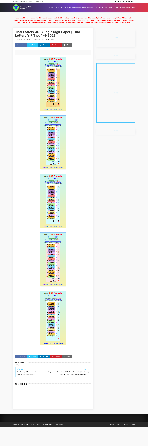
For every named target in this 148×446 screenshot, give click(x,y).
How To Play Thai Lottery (62, 7)
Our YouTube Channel (106, 7)
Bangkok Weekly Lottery (127, 7)
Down (116, 7)
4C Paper (51, 39)
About (30, 1)
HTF (96, 7)
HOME (51, 7)
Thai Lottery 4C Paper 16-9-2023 (82, 7)
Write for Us (39, 1)
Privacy (126, 424)
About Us (119, 424)
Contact (133, 424)
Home (112, 424)
